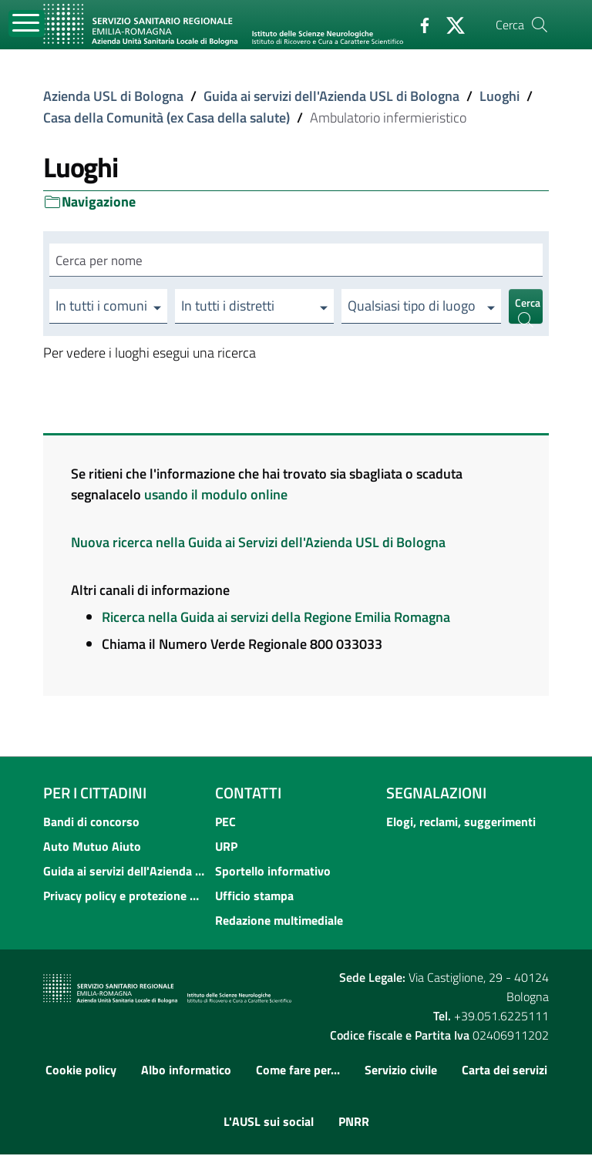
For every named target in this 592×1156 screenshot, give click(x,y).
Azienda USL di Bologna (113, 96)
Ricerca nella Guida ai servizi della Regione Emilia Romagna (276, 618)
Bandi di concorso (91, 823)
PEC (225, 823)
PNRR (353, 1123)
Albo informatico (186, 1070)
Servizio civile (401, 1070)
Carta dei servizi (504, 1070)
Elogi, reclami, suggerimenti (461, 823)
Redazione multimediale (279, 921)
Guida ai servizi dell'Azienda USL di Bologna (331, 96)
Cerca (527, 310)
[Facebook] (418, 24)
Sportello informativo (273, 872)
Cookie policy (80, 1070)
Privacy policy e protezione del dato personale (124, 897)
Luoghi (499, 96)
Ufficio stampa (254, 897)
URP (226, 847)
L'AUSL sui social (269, 1123)
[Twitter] (449, 24)
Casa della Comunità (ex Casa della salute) (166, 117)
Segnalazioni (436, 794)
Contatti (248, 794)
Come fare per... (298, 1070)
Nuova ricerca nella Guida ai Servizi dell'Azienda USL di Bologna (258, 543)
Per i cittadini (94, 794)
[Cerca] (539, 24)
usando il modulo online (216, 496)
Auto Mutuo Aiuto (92, 847)
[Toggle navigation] (26, 23)
